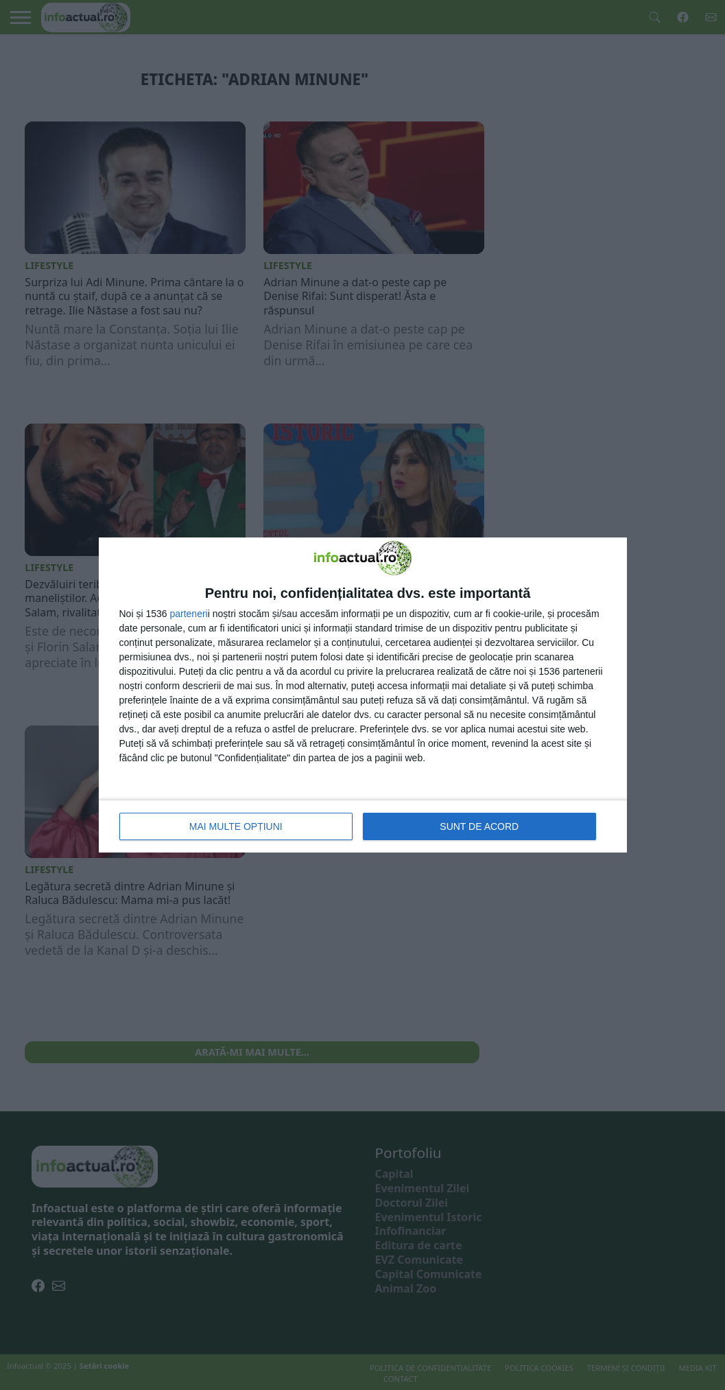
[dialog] (363, 695)
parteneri (188, 613)
